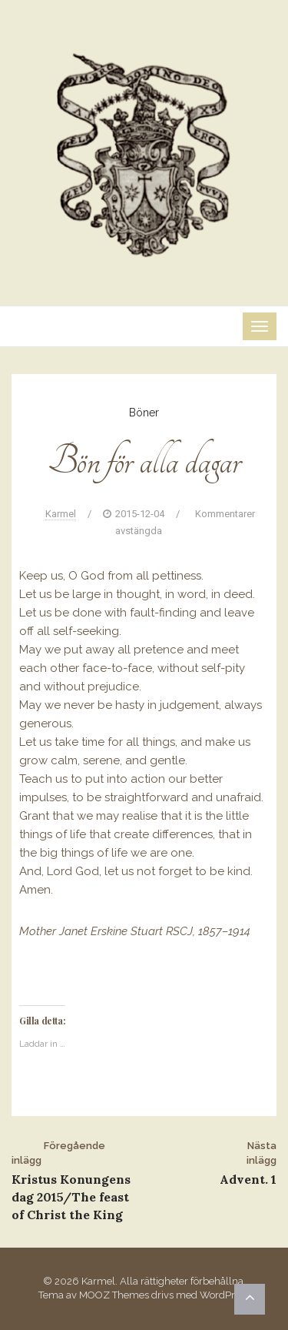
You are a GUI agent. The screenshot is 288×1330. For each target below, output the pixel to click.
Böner (144, 412)
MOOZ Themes (114, 1295)
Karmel (60, 514)
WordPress (225, 1295)
